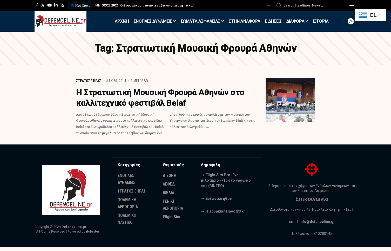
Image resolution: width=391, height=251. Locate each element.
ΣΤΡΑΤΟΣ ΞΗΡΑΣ (88, 81)
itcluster (93, 231)
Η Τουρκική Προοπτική (226, 211)
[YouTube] (49, 5)
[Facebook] (37, 5)
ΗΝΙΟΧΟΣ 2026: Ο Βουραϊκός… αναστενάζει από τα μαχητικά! (144, 5)
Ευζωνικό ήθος (219, 198)
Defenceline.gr (74, 227)
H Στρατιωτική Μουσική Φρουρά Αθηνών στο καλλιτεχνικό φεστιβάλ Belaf (162, 97)
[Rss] (62, 5)
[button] (268, 5)
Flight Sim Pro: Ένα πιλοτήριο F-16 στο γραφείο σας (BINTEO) (226, 180)
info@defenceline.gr (317, 222)
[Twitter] (42, 5)
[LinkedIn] (56, 5)
